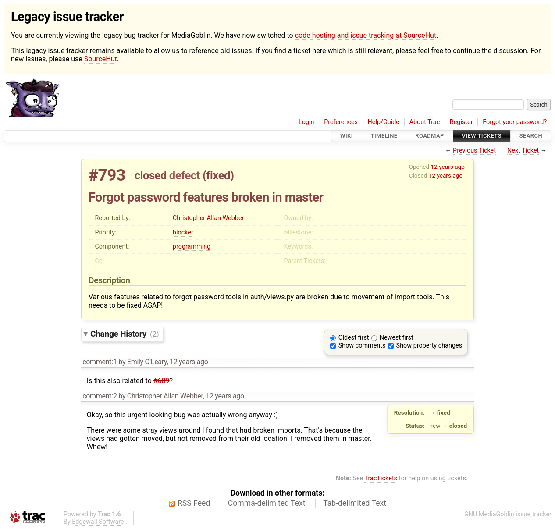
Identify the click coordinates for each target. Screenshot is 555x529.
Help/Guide (383, 122)
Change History (124, 334)
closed (151, 175)
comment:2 (99, 396)
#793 (107, 175)
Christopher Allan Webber (208, 218)
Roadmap (429, 136)
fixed (218, 175)
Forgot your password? (515, 122)
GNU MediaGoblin (489, 514)
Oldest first (353, 337)
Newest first (396, 337)
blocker (183, 232)
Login (306, 122)
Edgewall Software (98, 521)
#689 (161, 380)
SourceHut (100, 59)
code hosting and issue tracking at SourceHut (365, 35)
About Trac (424, 122)
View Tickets (482, 136)
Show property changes (429, 345)
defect (184, 175)
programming (191, 246)
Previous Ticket (474, 150)
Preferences (341, 122)
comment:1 (99, 362)
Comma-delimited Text (267, 503)
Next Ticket (523, 150)
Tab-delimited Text (354, 503)
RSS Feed (194, 503)
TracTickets (380, 478)
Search (530, 136)
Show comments (362, 345)
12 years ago (448, 166)
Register (461, 122)
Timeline (384, 136)
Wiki (346, 136)
